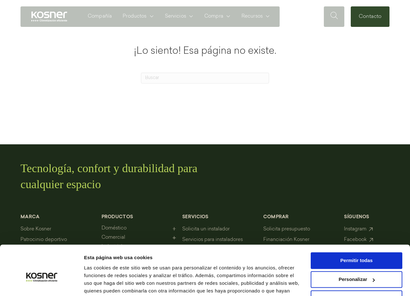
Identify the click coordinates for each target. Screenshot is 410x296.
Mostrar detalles (102, 283)
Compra (213, 16)
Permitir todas (356, 227)
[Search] (205, 78)
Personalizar (357, 246)
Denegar (356, 265)
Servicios (175, 16)
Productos (134, 16)
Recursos (252, 16)
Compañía (100, 16)
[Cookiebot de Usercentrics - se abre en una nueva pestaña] (41, 283)
